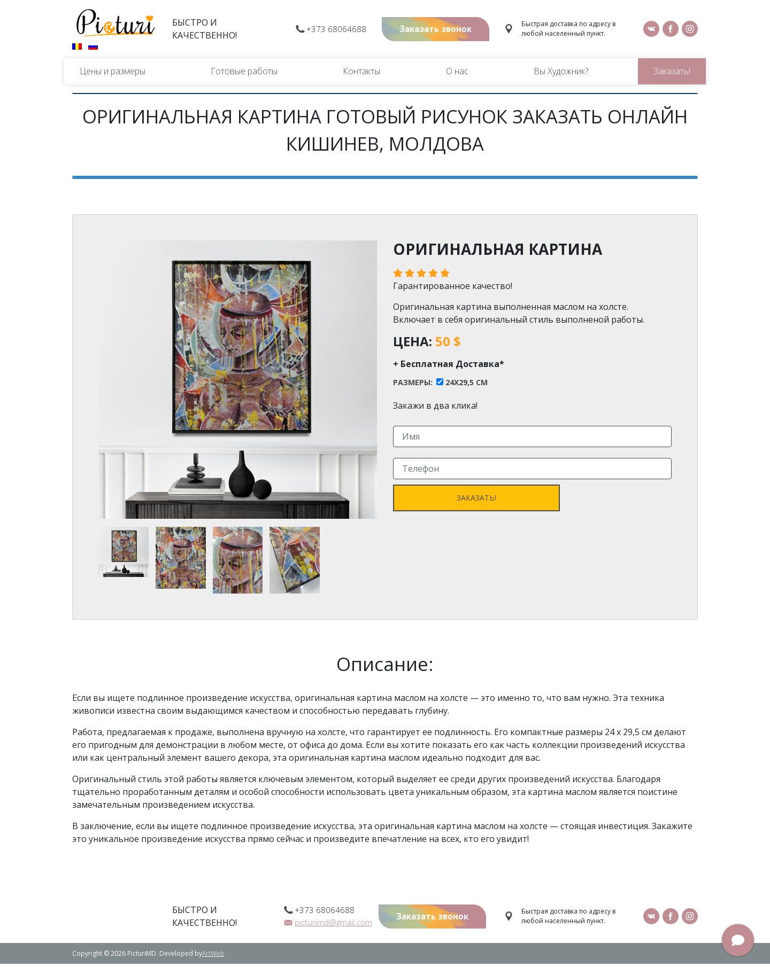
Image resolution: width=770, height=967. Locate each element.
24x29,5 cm (466, 386)
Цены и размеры (112, 74)
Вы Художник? (561, 74)
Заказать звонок (431, 31)
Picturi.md (115, 24)
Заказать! (671, 74)
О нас (457, 74)
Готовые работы (244, 74)
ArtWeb (213, 956)
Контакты (361, 74)
